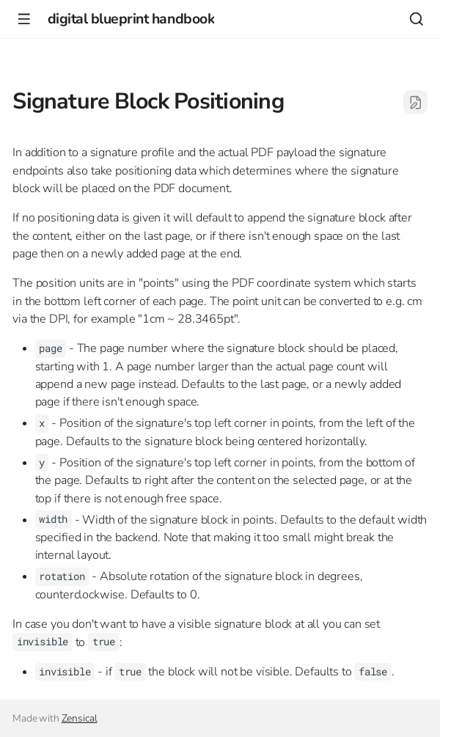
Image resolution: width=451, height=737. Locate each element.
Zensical (80, 718)
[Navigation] (24, 18)
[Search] (416, 18)
